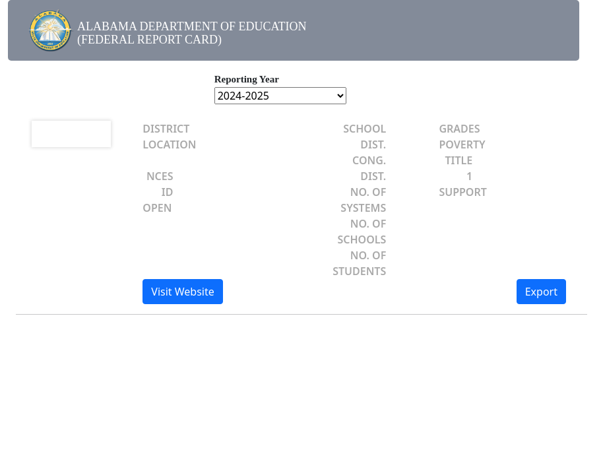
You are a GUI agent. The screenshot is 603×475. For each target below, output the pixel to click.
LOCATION (169, 144)
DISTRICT (166, 128)
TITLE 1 (458, 168)
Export (541, 291)
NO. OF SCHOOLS (361, 231)
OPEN (157, 208)
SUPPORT (462, 192)
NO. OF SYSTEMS (363, 200)
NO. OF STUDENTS (359, 263)
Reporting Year (246, 79)
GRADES (459, 128)
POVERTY (462, 144)
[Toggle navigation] (554, 34)
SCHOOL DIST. (364, 136)
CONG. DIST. (369, 168)
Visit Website (182, 291)
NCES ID (160, 184)
